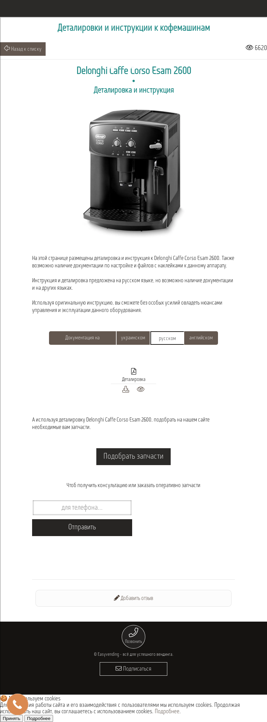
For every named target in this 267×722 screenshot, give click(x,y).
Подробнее (167, 711)
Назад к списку (23, 48)
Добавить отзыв (133, 598)
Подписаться (133, 668)
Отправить (82, 527)
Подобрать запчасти (133, 457)
